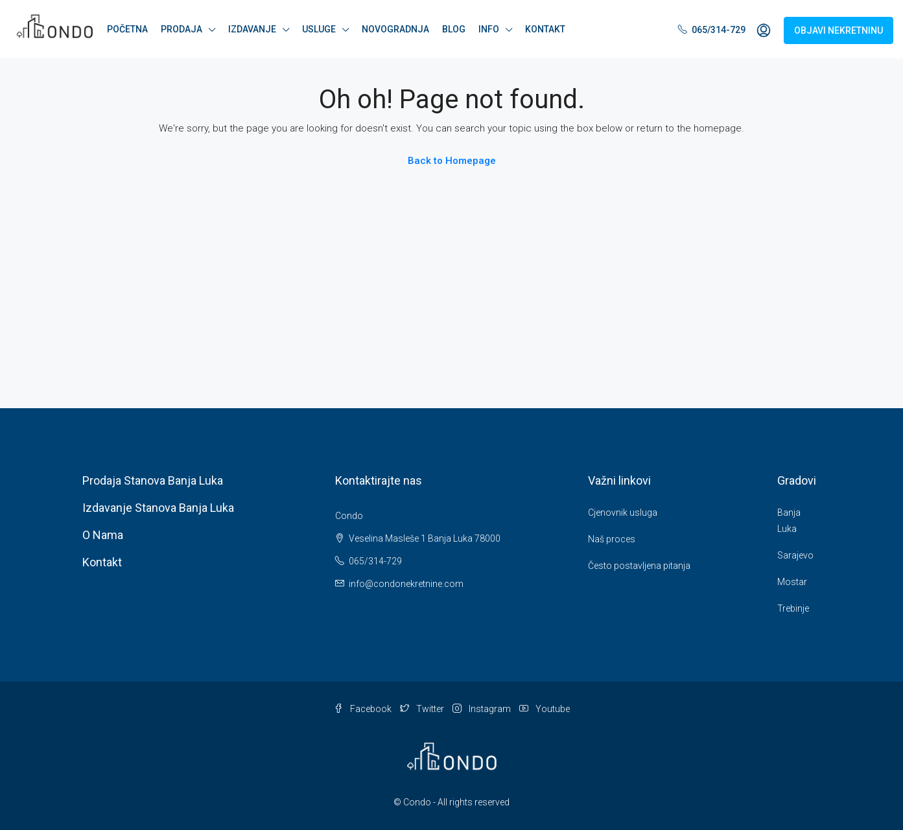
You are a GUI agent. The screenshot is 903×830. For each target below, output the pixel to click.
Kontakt (102, 562)
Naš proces (611, 539)
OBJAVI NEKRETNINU (838, 30)
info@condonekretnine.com (406, 584)
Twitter (423, 709)
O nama (102, 535)
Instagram (482, 709)
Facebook (363, 709)
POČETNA (127, 29)
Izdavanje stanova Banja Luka (158, 507)
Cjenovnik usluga (622, 512)
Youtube (544, 709)
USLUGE (319, 29)
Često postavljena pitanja (639, 565)
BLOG (453, 29)
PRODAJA (181, 29)
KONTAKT (545, 29)
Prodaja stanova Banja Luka (152, 480)
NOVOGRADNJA (395, 29)
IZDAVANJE (252, 29)
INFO (488, 29)
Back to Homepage (452, 161)
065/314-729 (711, 30)
